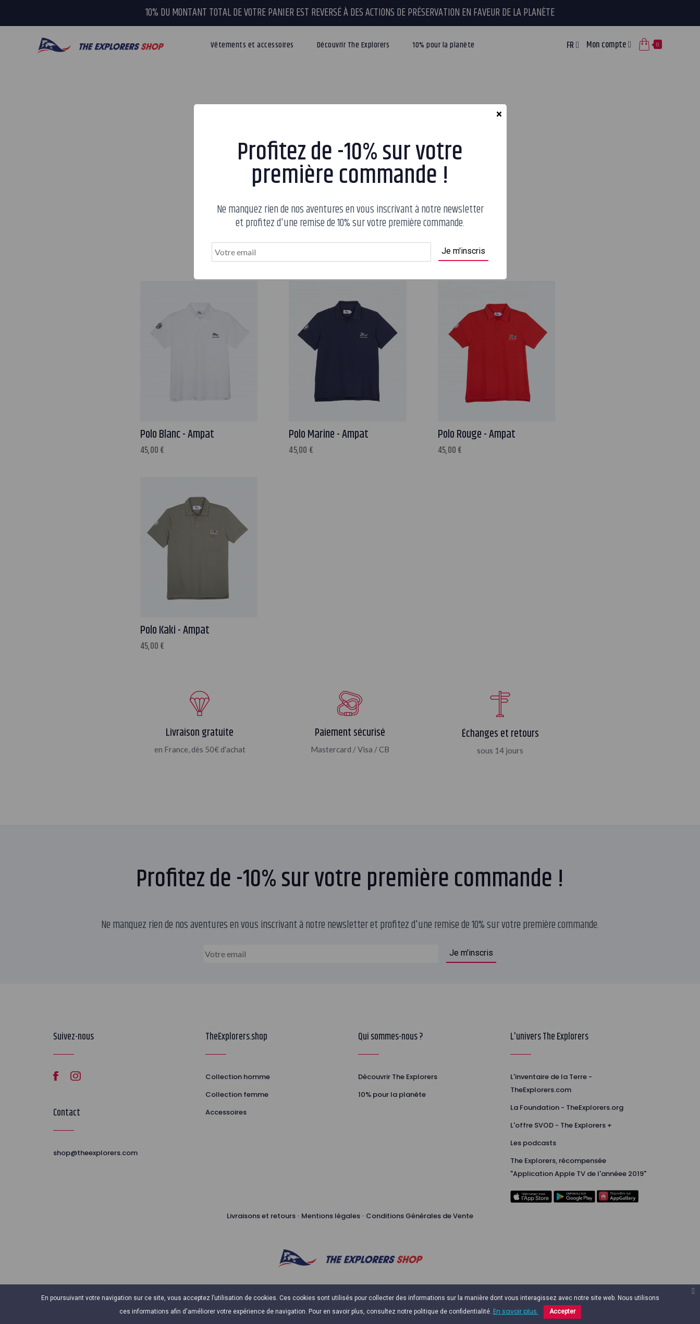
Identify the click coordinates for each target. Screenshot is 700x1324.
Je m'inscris (463, 251)
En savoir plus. (515, 1311)
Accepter (562, 1311)
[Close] (498, 114)
